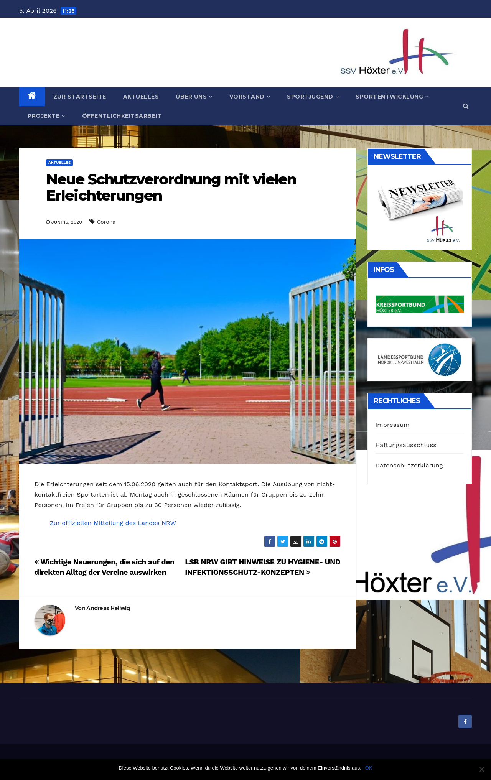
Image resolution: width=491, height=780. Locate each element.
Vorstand (249, 96)
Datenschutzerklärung (409, 465)
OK (368, 768)
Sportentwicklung (392, 96)
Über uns (194, 96)
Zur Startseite (79, 96)
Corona (106, 222)
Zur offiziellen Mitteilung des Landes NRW (113, 523)
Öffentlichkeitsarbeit (122, 115)
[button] (466, 106)
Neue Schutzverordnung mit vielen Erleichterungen (171, 187)
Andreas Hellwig (108, 608)
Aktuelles (141, 96)
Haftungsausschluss (406, 445)
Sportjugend (313, 96)
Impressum (393, 424)
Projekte (46, 115)
